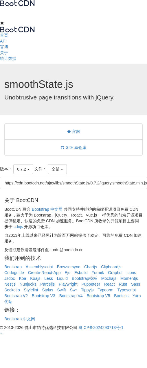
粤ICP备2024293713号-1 (101, 327)
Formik (98, 272)
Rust (123, 284)
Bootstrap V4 (71, 295)
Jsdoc (9, 278)
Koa (22, 278)
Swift (61, 290)
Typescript (126, 290)
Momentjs (129, 278)
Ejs (67, 272)
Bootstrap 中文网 (47, 209)
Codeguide (14, 272)
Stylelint (31, 290)
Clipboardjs (111, 267)
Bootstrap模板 (84, 278)
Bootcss (121, 295)
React (109, 284)
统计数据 (8, 58)
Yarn (137, 295)
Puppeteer (90, 284)
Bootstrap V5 (98, 295)
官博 (4, 47)
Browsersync (68, 267)
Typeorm (105, 290)
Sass (135, 284)
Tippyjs (87, 290)
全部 (57, 169)
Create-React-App (44, 272)
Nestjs (10, 284)
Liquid (62, 278)
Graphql (115, 272)
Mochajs (108, 278)
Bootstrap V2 (16, 295)
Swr (73, 290)
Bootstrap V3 (43, 295)
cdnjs (18, 226)
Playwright (68, 284)
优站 (8, 301)
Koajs (35, 278)
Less (48, 278)
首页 (4, 35)
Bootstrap (13, 267)
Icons (131, 272)
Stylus (47, 290)
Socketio (12, 290)
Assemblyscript (39, 267)
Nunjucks (28, 284)
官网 (73, 131)
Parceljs (47, 284)
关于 (4, 52)
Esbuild (81, 272)
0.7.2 (23, 169)
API (3, 41)
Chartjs (90, 267)
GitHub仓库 (73, 147)
